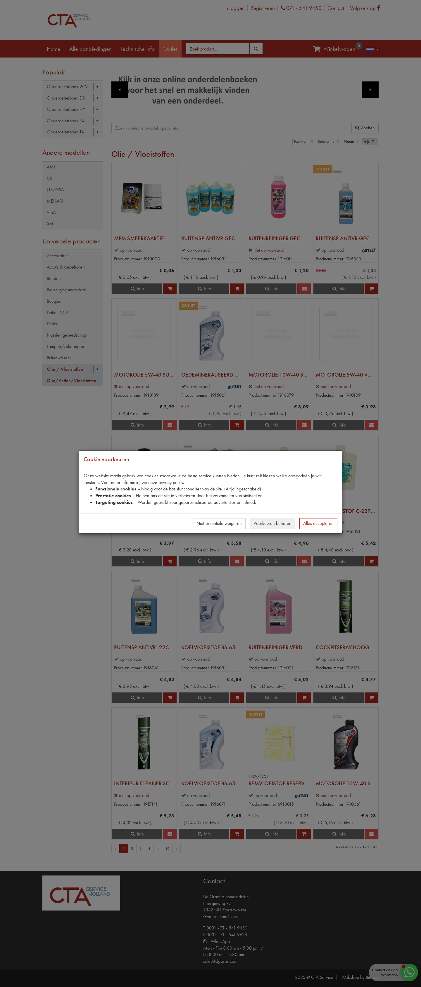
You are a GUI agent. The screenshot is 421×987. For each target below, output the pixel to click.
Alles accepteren (318, 523)
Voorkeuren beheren (272, 523)
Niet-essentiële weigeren (219, 523)
